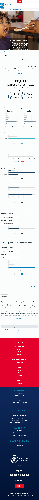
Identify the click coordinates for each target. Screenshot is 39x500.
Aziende (19, 430)
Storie (19, 448)
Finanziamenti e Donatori (19, 402)
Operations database (15, 9)
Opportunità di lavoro (19, 435)
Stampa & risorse (19, 440)
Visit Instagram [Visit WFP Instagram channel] (19, 475)
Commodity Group (6, 220)
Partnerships (31, 52)
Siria (19, 370)
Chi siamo (19, 390)
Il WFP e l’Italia (19, 393)
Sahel (19, 367)
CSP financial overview (11, 56)
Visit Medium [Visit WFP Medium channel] (27, 475)
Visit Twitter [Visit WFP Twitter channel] (11, 475)
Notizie (20, 443)
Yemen (19, 383)
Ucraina (19, 380)
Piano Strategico (19, 395)
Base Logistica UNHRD (19, 405)
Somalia (19, 373)
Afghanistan (19, 346)
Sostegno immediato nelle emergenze (19, 422)
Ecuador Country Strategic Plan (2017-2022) (16, 332)
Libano (19, 354)
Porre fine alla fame (19, 413)
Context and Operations (18, 52)
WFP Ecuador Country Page (11, 330)
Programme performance (27, 56)
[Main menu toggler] (37, 5)
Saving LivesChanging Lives (8, 5)
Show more (19, 73)
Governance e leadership (19, 398)
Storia (19, 400)
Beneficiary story (26, 60)
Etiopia (19, 349)
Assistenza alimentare (19, 415)
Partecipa (19, 428)
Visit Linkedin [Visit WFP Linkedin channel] (23, 475)
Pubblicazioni (19, 445)
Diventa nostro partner (19, 433)
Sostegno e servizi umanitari (20, 420)
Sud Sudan (19, 378)
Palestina (19, 362)
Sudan (19, 375)
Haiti (19, 352)
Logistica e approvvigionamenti (19, 418)
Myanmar (19, 357)
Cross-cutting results (14, 60)
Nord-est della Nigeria (19, 359)
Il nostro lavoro (19, 410)
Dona (19, 1)
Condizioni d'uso (28, 495)
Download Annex (33, 286)
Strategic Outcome (7, 213)
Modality (3, 254)
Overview (6, 52)
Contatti (19, 495)
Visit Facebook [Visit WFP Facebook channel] (15, 475)
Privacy (13, 495)
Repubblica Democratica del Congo (19, 365)
